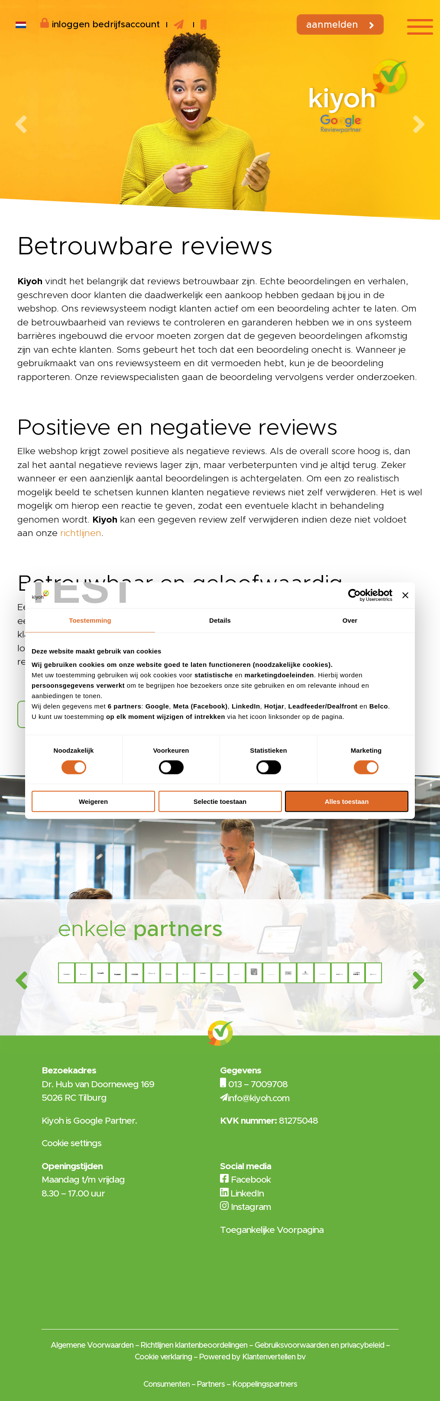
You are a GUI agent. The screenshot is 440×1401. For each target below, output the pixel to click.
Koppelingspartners (264, 1384)
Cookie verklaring (163, 1357)
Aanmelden (332, 25)
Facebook (245, 1179)
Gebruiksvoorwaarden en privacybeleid (319, 1345)
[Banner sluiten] (405, 595)
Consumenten (166, 1384)
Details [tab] (220, 620)
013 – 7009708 (258, 1084)
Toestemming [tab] (90, 620)
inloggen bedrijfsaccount (100, 23)
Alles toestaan (347, 801)
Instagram (245, 1207)
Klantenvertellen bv (273, 1357)
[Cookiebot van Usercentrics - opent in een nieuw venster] (354, 594)
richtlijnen (80, 533)
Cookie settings (71, 1143)
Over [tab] (350, 620)
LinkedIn (242, 1193)
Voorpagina (300, 1230)
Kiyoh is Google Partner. (89, 1120)
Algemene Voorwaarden (92, 1345)
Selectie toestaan (220, 801)
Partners (211, 1384)
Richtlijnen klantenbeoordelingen (194, 1345)
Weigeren (93, 801)
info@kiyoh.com (259, 1098)
